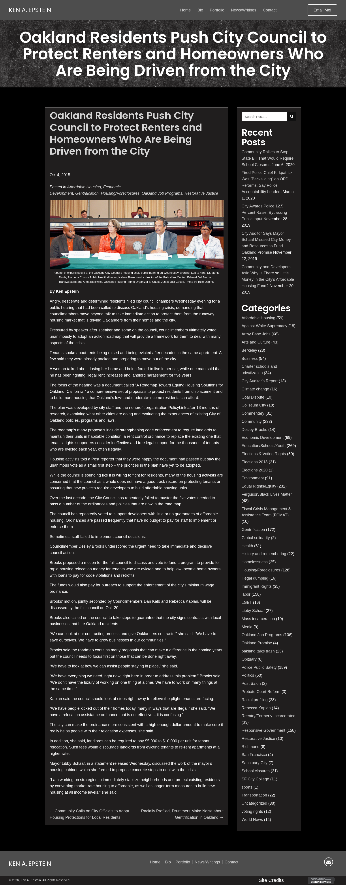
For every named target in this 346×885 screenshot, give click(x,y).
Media (247, 627)
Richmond (251, 747)
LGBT (247, 602)
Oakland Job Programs (162, 193)
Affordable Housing (84, 187)
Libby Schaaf (253, 610)
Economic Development (263, 437)
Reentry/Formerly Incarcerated (268, 716)
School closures (256, 771)
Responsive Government (263, 730)
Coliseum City (254, 405)
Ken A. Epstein (30, 10)
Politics (248, 675)
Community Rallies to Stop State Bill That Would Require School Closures (267, 158)
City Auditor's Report (260, 381)
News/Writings (207, 862)
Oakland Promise (257, 643)
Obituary (249, 659)
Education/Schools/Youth (264, 445)
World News (252, 819)
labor (246, 594)
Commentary (253, 413)
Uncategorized (254, 803)
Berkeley (249, 350)
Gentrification (87, 193)
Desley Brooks (254, 429)
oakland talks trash (258, 651)
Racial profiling (255, 700)
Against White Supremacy (264, 326)
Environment (253, 478)
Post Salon (251, 683)
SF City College (255, 779)
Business (250, 358)
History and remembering (264, 554)
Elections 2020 (255, 470)
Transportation (254, 795)
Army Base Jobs (256, 334)
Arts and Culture (256, 342)
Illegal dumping (255, 578)
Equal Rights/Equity (259, 486)
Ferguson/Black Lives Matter (267, 494)
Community (252, 421)
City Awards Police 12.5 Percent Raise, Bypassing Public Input (264, 212)
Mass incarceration (258, 619)
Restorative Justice (201, 193)
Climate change (255, 389)
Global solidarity (256, 538)
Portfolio (182, 862)
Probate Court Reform (261, 691)
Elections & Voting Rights (264, 454)
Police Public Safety (259, 667)
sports (247, 787)
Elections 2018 (255, 462)
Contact (231, 862)
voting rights (252, 811)
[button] (322, 10)
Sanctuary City (254, 763)
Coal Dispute (253, 397)
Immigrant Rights (257, 586)
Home (155, 862)
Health (247, 546)
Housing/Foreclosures (120, 193)
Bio (168, 862)
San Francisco (254, 754)
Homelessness (255, 562)
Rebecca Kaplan (256, 708)
